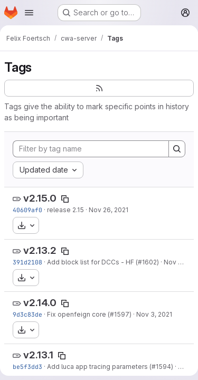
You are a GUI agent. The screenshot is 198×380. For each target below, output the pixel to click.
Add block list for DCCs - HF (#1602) (103, 262)
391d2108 (27, 262)
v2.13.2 (39, 250)
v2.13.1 (38, 355)
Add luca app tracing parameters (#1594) (110, 366)
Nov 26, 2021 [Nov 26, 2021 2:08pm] (108, 210)
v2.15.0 (39, 198)
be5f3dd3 (27, 366)
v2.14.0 (39, 303)
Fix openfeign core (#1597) (89, 314)
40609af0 (27, 210)
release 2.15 (65, 210)
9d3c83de (27, 314)
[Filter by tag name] (91, 148)
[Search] (176, 148)
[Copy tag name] (65, 199)
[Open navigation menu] (29, 12)
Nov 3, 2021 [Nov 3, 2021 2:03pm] (154, 314)
